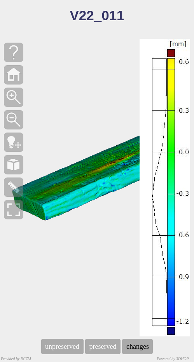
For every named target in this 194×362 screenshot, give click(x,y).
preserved (102, 346)
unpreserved (62, 346)
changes (137, 346)
